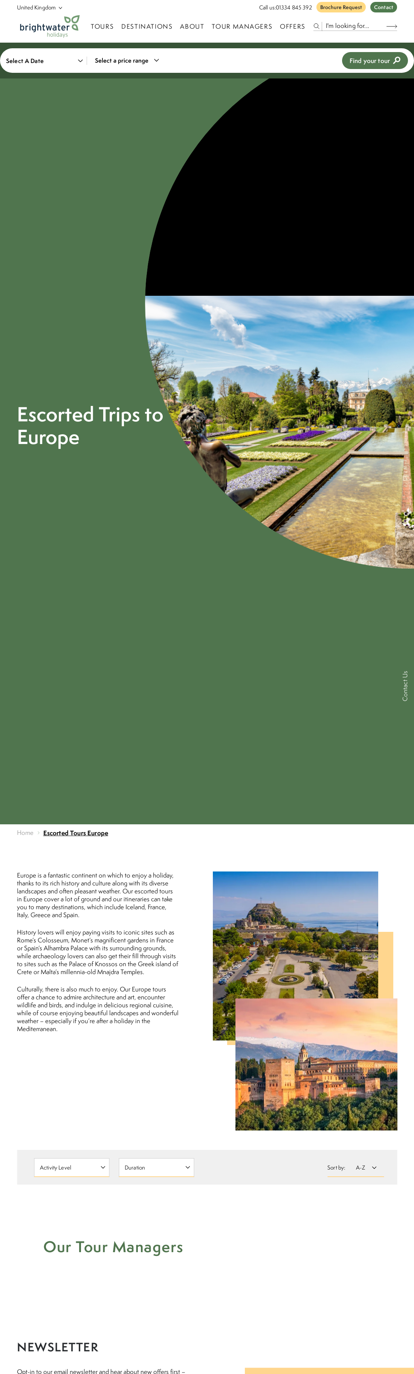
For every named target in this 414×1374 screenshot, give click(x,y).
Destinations (147, 26)
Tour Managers (242, 26)
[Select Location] (36, 7)
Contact (383, 7)
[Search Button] (392, 26)
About (192, 26)
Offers (293, 26)
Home (25, 833)
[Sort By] (365, 1167)
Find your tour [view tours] (375, 60)
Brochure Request (341, 7)
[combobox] (125, 61)
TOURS (102, 26)
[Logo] (50, 26)
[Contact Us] (405, 687)
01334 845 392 (294, 7)
